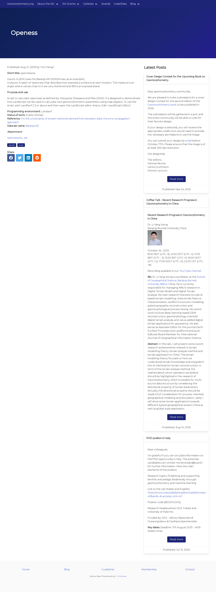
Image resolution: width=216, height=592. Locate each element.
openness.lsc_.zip (17, 137)
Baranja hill (32, 125)
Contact (190, 569)
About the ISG (46, 3)
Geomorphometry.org (20, 3)
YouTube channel (190, 270)
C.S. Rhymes (120, 576)
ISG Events (68, 3)
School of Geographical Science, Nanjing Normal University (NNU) (176, 280)
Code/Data (120, 3)
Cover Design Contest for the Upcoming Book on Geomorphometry (175, 78)
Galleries (88, 3)
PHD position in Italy (158, 438)
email (188, 140)
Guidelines (108, 569)
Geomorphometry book (162, 104)
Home (26, 569)
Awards (105, 3)
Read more (176, 179)
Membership (149, 569)
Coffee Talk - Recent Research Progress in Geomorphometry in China (171, 202)
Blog (133, 3)
